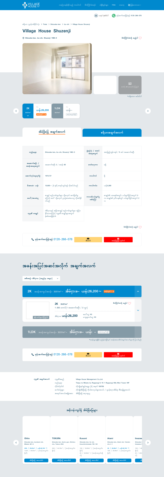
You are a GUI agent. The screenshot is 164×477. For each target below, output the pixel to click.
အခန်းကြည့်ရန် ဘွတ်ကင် (118, 241)
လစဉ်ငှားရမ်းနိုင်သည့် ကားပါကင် (70, 5)
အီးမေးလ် (88, 241)
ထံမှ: (37, 107)
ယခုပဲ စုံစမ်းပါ (103, 15)
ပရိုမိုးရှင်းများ (104, 5)
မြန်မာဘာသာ (135, 5)
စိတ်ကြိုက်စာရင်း (90, 5)
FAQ (113, 5)
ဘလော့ (121, 5)
